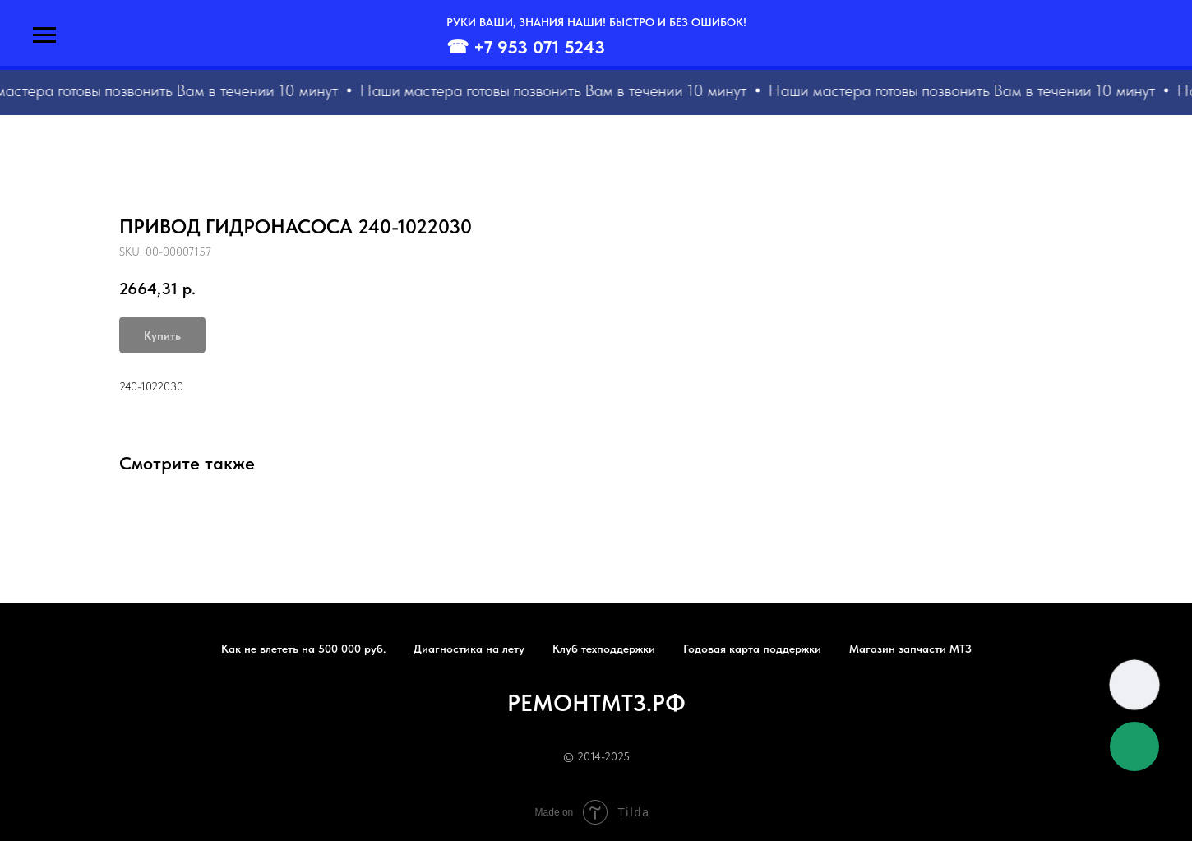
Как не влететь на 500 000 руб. (303, 648)
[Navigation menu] (44, 35)
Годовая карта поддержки (752, 648)
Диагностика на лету (469, 648)
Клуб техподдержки (603, 648)
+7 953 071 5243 (539, 47)
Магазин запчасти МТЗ (910, 648)
